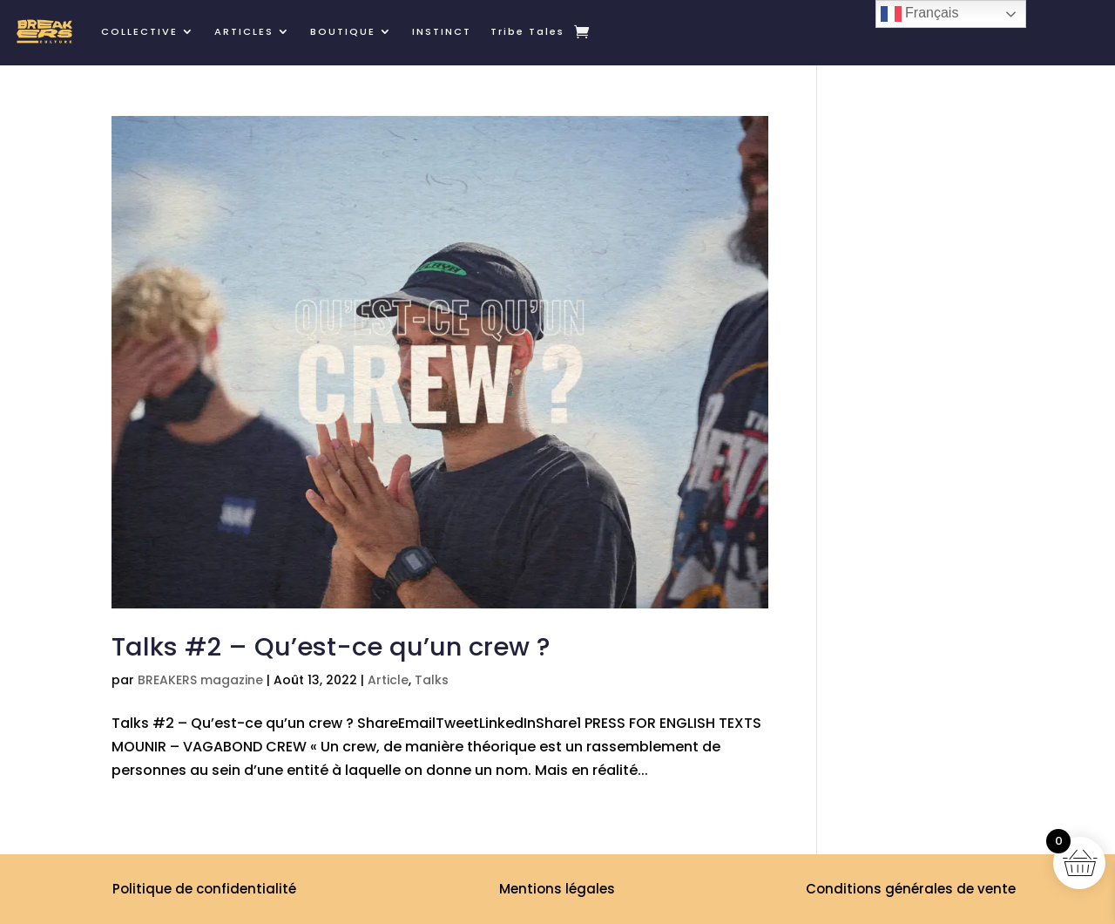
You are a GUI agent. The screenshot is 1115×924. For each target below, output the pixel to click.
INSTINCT (441, 31)
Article (388, 680)
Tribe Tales (527, 31)
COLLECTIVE (139, 31)
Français (920, 13)
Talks (432, 680)
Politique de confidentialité (204, 889)
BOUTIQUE (342, 31)
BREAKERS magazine (200, 680)
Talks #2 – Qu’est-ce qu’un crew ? (331, 646)
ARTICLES (244, 31)
